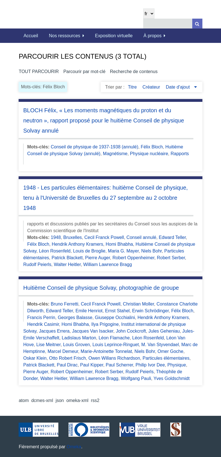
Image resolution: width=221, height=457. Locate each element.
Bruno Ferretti (64, 304)
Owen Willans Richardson (114, 358)
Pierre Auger (97, 257)
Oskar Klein (35, 358)
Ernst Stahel (117, 310)
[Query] (172, 23)
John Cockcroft (131, 331)
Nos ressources (64, 35)
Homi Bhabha (119, 244)
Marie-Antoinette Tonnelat (106, 351)
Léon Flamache (114, 337)
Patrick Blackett (67, 257)
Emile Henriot (89, 310)
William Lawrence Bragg (107, 264)
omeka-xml (77, 400)
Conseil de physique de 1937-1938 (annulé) (94, 146)
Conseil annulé (141, 237)
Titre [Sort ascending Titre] (133, 87)
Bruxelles (72, 237)
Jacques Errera (54, 331)
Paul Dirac (67, 364)
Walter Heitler (67, 264)
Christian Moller (138, 304)
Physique (176, 364)
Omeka (74, 446)
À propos (152, 35)
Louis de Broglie (89, 251)
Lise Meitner (48, 344)
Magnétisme (115, 153)
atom (24, 400)
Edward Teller (172, 237)
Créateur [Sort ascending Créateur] (152, 87)
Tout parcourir (39, 71)
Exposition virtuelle (113, 35)
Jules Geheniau (164, 331)
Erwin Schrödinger (150, 310)
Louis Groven (76, 344)
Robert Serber (171, 257)
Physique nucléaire (149, 153)
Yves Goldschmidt (172, 378)
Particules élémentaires (166, 358)
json (60, 400)
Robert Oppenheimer (133, 257)
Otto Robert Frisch (67, 358)
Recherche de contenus (134, 71)
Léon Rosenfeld (54, 251)
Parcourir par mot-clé (84, 71)
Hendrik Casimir (43, 324)
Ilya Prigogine (105, 324)
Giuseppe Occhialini (115, 317)
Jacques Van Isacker (92, 331)
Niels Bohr (151, 251)
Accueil (30, 35)
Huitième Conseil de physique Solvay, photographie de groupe (101, 288)
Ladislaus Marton (79, 337)
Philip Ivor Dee (150, 364)
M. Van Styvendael (160, 344)
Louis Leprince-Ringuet (115, 344)
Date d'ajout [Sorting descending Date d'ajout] (178, 87)
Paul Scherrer (119, 364)
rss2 (95, 400)
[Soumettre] (197, 23)
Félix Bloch (152, 146)
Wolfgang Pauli (136, 378)
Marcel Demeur (63, 351)
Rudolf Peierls (37, 264)
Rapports (180, 153)
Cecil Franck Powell (104, 237)
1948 (56, 237)
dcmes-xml (42, 400)
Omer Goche (171, 351)
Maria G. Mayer (123, 251)
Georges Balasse (75, 317)
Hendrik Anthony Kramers (77, 244)
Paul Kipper (91, 364)
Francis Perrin (41, 317)
